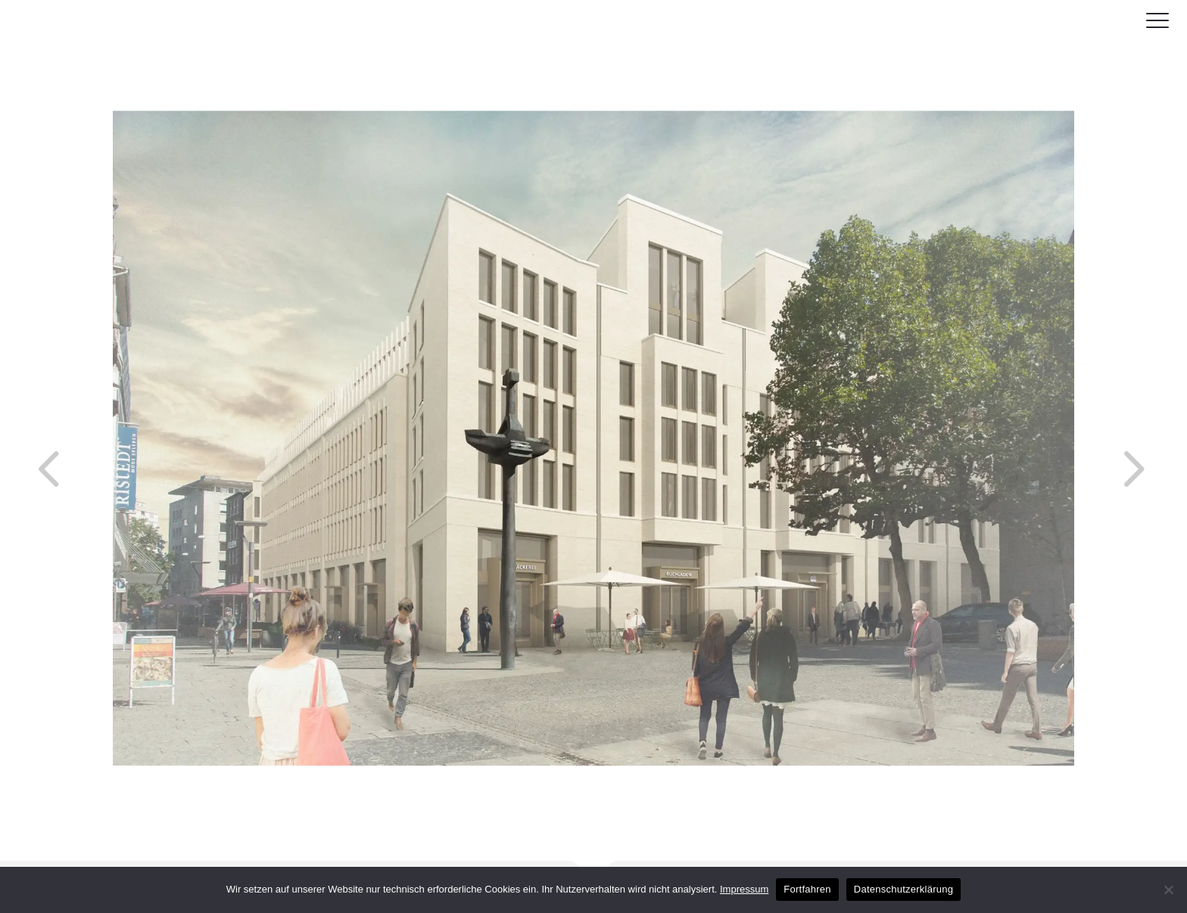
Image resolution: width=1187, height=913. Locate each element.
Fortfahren (807, 889)
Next (1102, 438)
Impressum (744, 889)
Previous (20, 438)
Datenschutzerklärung (903, 889)
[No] (1168, 889)
